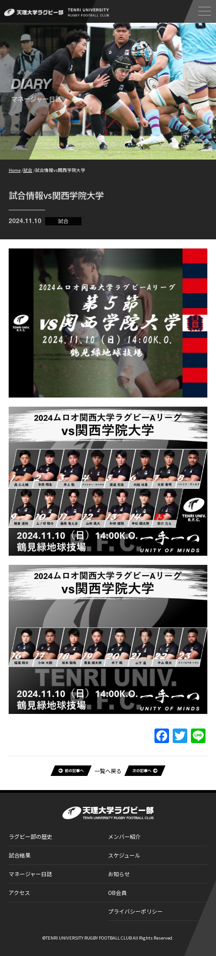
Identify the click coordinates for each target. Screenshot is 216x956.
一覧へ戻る (108, 771)
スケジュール (124, 855)
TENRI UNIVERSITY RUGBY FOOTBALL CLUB (89, 938)
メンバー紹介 (124, 836)
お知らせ (119, 874)
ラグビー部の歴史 (30, 836)
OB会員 (117, 892)
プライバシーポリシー (135, 911)
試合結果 (20, 855)
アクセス (19, 892)
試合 (63, 223)
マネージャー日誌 (30, 874)
